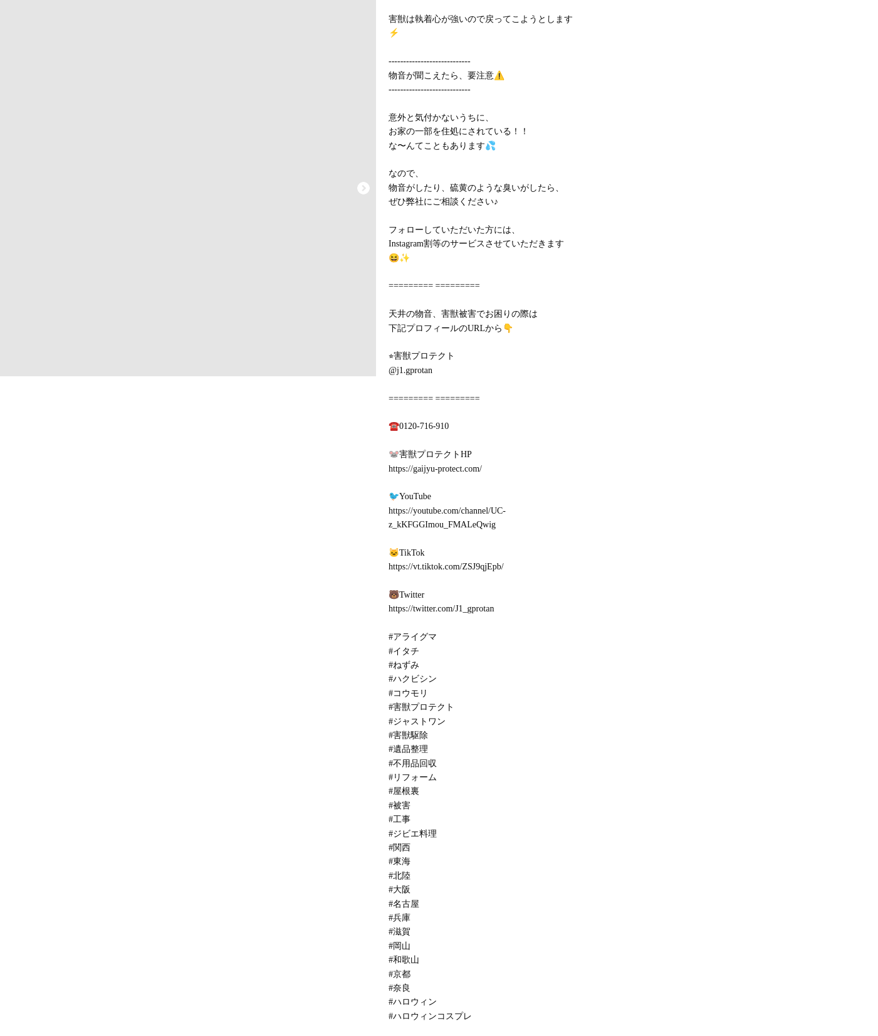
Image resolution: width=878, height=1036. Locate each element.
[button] (363, 188)
